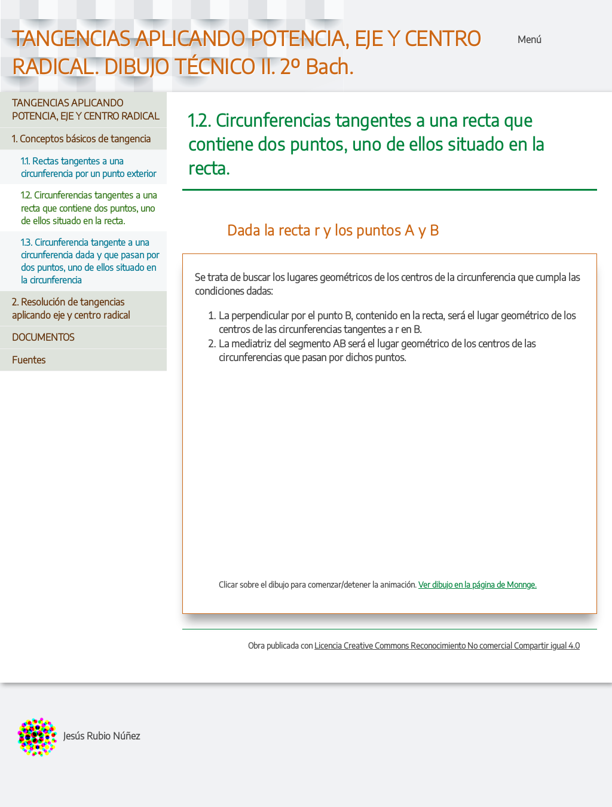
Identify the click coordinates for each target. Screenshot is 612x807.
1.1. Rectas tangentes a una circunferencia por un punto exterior (88, 167)
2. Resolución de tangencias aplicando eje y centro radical (71, 308)
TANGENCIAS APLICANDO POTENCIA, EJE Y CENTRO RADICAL (85, 109)
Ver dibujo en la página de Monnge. (477, 584)
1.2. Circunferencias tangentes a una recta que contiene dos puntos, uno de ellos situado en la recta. (89, 207)
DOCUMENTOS (43, 337)
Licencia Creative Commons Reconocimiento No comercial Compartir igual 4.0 (447, 645)
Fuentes (28, 360)
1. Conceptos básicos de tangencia (81, 139)
